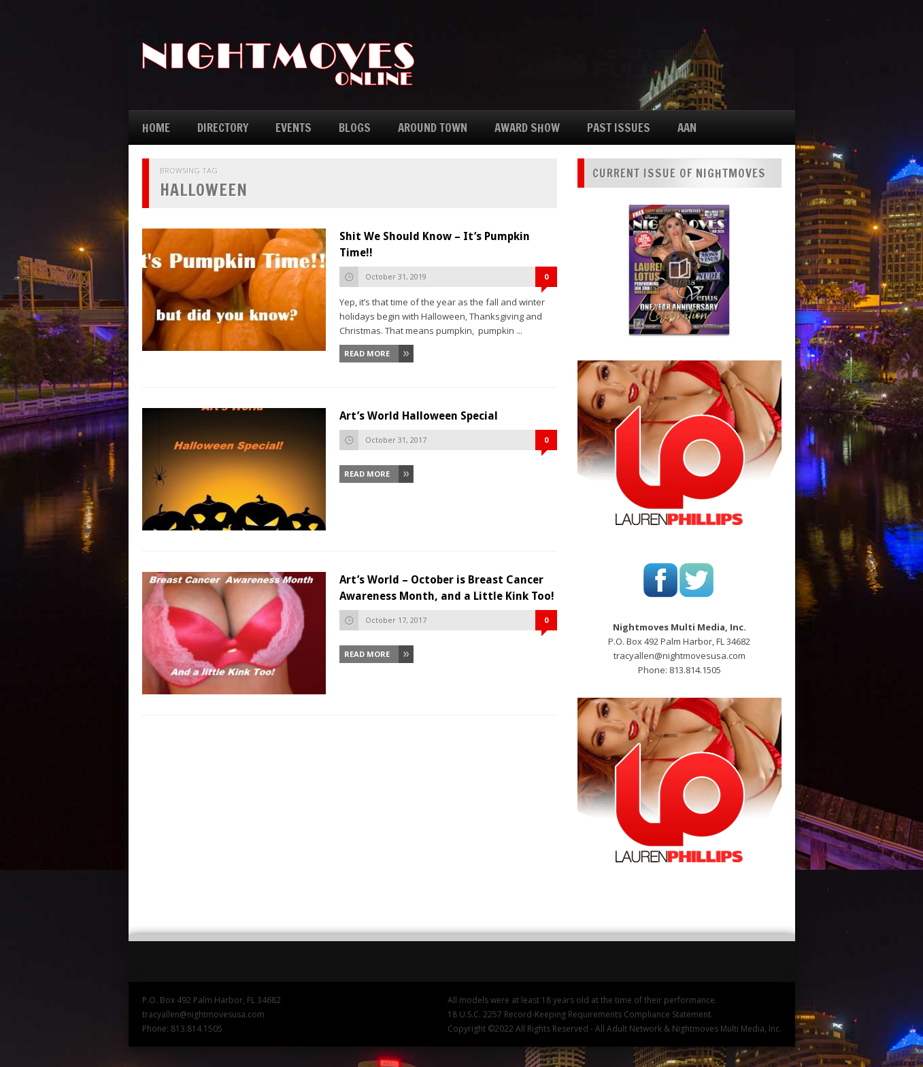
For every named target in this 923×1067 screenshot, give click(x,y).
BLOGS (355, 127)
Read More (367, 353)
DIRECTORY (222, 127)
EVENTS (293, 127)
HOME (156, 127)
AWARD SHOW (527, 127)
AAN (687, 127)
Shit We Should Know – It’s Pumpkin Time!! (434, 244)
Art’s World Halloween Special (418, 415)
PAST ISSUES (618, 127)
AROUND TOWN (432, 127)
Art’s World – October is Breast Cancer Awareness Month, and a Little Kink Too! (446, 588)
